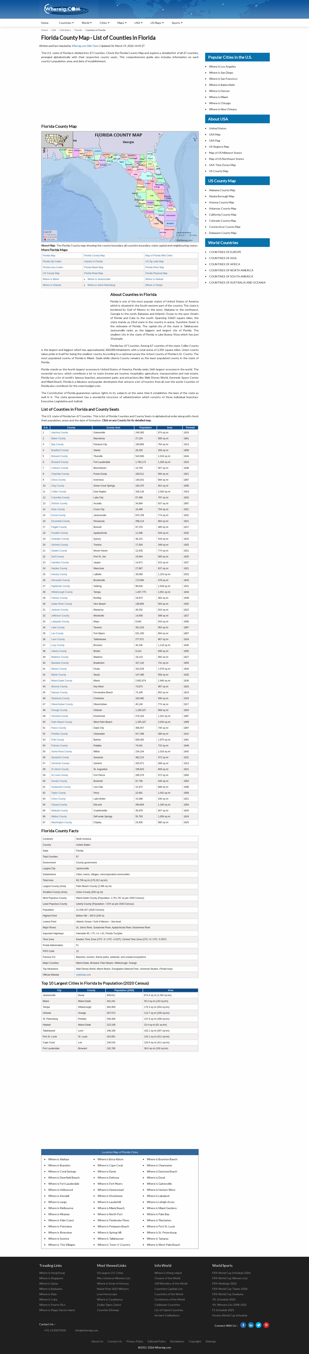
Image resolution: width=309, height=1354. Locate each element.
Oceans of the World (167, 1278)
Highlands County (60, 586)
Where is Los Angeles (222, 66)
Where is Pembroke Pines (113, 1220)
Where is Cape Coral (110, 1165)
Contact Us (115, 1341)
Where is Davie (107, 1171)
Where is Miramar (59, 1214)
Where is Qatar (48, 1283)
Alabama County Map (222, 190)
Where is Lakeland (158, 1195)
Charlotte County (60, 474)
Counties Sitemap (108, 1310)
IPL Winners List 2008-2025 (229, 1304)
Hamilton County (60, 562)
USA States (65, 30)
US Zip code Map (154, 261)
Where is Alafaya (58, 1159)
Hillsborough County (62, 592)
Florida (78, 30)
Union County (58, 798)
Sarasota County (60, 757)
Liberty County (58, 651)
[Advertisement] (120, 93)
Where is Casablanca (110, 1299)
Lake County (57, 627)
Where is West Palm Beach (163, 1244)
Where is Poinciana (60, 1226)
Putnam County (59, 745)
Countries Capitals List (168, 1288)
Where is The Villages (61, 1244)
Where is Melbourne (60, 1208)
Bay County (57, 444)
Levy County (57, 645)
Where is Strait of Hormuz (113, 1283)
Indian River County (61, 603)
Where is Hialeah (154, 279)
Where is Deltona (108, 1177)
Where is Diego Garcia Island (57, 1310)
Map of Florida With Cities (158, 255)
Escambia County (60, 521)
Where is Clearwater (159, 1165)
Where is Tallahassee (111, 1238)
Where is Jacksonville (98, 279)
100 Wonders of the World (170, 1283)
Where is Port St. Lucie (161, 1226)
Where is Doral (156, 1177)
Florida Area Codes (53, 267)
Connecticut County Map (224, 226)
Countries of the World (168, 1294)
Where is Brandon (59, 1165)
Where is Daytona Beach (162, 1171)
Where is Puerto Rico (52, 1304)
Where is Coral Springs (62, 1171)
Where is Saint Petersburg (101, 285)
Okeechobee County (62, 704)
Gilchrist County (59, 544)
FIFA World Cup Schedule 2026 (231, 1272)
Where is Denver (219, 91)
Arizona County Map (221, 202)
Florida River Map (154, 267)
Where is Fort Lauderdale (63, 1183)
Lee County (57, 633)
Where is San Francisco (223, 78)
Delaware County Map (222, 232)
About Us (97, 1341)
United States (217, 128)
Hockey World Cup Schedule (229, 1315)
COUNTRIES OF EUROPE (225, 252)
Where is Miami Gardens (162, 1208)
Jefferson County (60, 615)
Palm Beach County (61, 722)
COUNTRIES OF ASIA (223, 258)
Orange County (59, 710)
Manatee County (60, 663)
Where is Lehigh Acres (161, 1202)
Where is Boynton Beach (162, 1159)
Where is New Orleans (223, 109)
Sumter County (59, 781)
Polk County (57, 739)
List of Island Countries (168, 1310)
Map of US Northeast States (226, 158)
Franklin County (59, 533)
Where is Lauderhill (109, 1202)
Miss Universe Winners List (113, 1278)
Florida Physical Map (156, 273)
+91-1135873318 (55, 1330)
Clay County (57, 485)
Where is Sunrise (58, 1238)
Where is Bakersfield (222, 84)
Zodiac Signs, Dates (109, 1304)
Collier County (58, 491)
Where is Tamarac (158, 1238)
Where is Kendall (58, 1195)
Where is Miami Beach (111, 1208)
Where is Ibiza (48, 1294)
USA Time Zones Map (222, 165)
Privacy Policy (135, 1341)
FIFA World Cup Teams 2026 (229, 1288)
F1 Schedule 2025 (223, 1310)
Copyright (195, 1341)
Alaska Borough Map (221, 196)
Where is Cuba (48, 1299)
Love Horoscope (107, 1294)
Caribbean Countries (167, 1304)
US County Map (51, 273)
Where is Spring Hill (109, 1232)
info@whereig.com (86, 1330)
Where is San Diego (221, 72)
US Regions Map (219, 146)
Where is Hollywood (60, 1189)
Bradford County (59, 450)
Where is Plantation (159, 1220)
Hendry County (59, 574)
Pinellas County (59, 733)
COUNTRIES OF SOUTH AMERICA (231, 276)
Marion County (59, 668)
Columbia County (60, 497)
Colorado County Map (222, 220)
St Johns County (60, 769)
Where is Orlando (52, 285)
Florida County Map (94, 255)
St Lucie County (59, 775)
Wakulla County (59, 810)
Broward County (59, 462)
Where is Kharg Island (168, 1272)
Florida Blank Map (93, 267)
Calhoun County (59, 468)
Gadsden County (60, 539)
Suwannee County (61, 787)
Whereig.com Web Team (85, 45)
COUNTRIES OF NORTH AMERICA (231, 270)
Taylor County (58, 792)
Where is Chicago (220, 103)
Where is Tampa (153, 285)
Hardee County (59, 568)
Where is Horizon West (161, 1189)
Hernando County (60, 580)
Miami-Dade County (61, 680)
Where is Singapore (51, 1278)
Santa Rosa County (61, 751)
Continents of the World (169, 1299)
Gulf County (57, 556)
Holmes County (59, 598)
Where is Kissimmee (110, 1195)
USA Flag (214, 140)
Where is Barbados (50, 1288)
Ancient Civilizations (167, 1315)
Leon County (58, 639)
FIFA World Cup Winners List (230, 1278)
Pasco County (58, 728)
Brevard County (59, 456)
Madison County (59, 657)
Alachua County (59, 432)
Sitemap (211, 1341)
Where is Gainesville (159, 1183)
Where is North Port (110, 1214)
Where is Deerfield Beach (64, 1177)
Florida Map (49, 255)
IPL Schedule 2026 (223, 1299)
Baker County (58, 438)
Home (44, 22)
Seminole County (60, 763)
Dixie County (58, 509)
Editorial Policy (157, 1341)
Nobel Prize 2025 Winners (113, 1288)
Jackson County (59, 609)
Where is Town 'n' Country (114, 1244)
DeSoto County (59, 503)
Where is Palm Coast (61, 1220)
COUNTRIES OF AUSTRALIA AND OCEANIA (237, 282)
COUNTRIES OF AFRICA (224, 264)
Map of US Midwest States (225, 152)
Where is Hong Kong (52, 1272)
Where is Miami (51, 279)
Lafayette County (60, 621)
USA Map (215, 134)
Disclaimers (177, 1341)
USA (53, 30)
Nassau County (59, 692)
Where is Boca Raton (110, 1159)
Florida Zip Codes (52, 261)
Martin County (58, 674)
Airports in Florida (93, 261)
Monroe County (59, 686)
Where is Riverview (60, 1232)
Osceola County (59, 716)
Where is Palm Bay (158, 1214)
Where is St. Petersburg (162, 1232)
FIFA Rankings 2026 (224, 1283)
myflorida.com (83, 974)
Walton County (59, 816)
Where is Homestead (111, 1189)
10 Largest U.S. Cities (110, 1272)
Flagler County (59, 527)
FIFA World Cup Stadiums (228, 1294)
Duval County (58, 515)
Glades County (59, 550)
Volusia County (59, 804)
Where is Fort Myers (110, 1183)
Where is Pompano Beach (113, 1226)
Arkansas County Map (222, 208)
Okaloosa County (60, 698)
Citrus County (58, 479)
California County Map (222, 214)
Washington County (61, 822)
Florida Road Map (93, 273)
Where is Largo (57, 1202)
